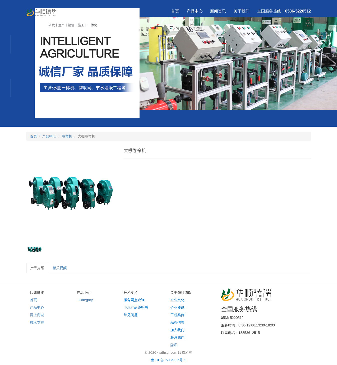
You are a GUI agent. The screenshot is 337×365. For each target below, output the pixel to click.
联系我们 (177, 337)
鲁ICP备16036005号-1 (168, 360)
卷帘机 (67, 136)
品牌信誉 (177, 322)
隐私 (173, 345)
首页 (175, 11)
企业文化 (177, 300)
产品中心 (195, 11)
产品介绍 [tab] (37, 268)
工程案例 (177, 315)
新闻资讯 (218, 11)
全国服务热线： (284, 11)
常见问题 (131, 315)
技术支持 (37, 322)
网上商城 (37, 315)
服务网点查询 (134, 300)
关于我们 (242, 11)
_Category (85, 300)
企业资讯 (177, 307)
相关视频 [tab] (60, 268)
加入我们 (177, 330)
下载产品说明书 (136, 307)
